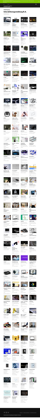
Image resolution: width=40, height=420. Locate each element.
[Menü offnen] (36, 4)
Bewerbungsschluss (16, 0)
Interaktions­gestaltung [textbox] (7, 14)
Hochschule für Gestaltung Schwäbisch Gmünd (12, 417)
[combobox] (7, 14)
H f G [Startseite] (8, 5)
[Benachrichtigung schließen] (38, 1)
